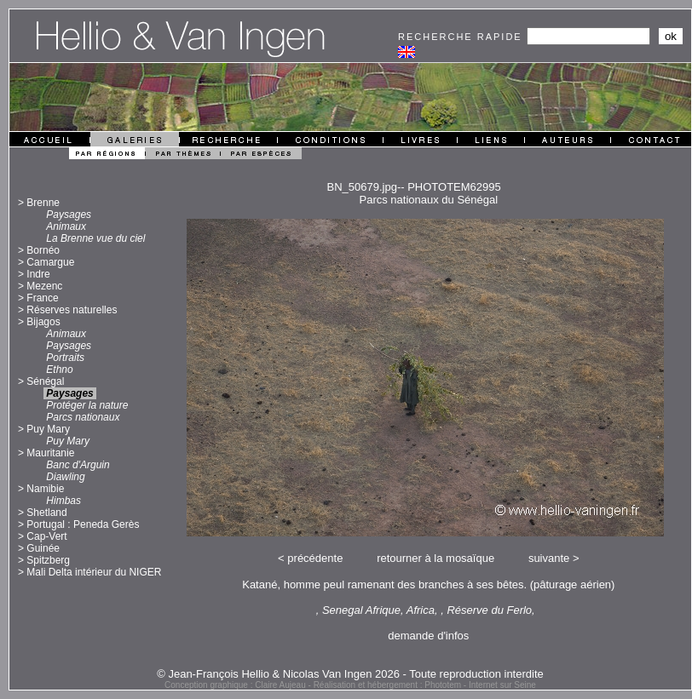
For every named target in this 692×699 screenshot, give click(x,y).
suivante (548, 558)
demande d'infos (428, 635)
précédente (315, 558)
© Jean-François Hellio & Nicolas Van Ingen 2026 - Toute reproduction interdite (350, 673)
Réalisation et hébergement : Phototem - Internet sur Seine (425, 685)
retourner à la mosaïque (435, 558)
